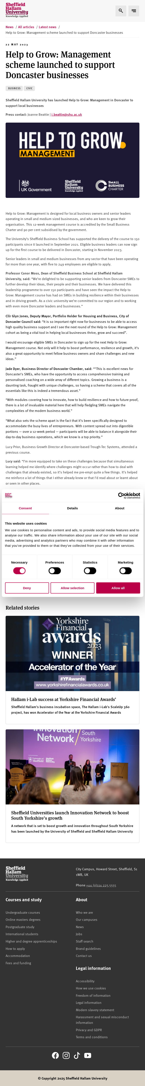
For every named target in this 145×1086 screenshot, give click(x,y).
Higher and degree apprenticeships (31, 941)
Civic (29, 88)
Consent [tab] (25, 508)
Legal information (88, 1002)
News (80, 926)
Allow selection (72, 588)
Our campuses (86, 919)
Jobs (79, 933)
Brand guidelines (88, 948)
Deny (27, 588)
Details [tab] (72, 508)
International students (22, 933)
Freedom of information (93, 995)
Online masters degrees (23, 919)
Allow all (118, 588)
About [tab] (120, 508)
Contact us (84, 955)
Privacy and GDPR (89, 1029)
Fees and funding (18, 962)
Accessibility (85, 980)
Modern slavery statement (95, 1009)
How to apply (15, 948)
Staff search (84, 941)
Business (14, 88)
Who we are (84, 912)
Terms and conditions (92, 1036)
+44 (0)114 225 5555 (101, 885)
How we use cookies (91, 988)
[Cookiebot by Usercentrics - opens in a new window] (121, 495)
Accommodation (18, 955)
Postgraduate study (20, 926)
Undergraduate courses (23, 912)
